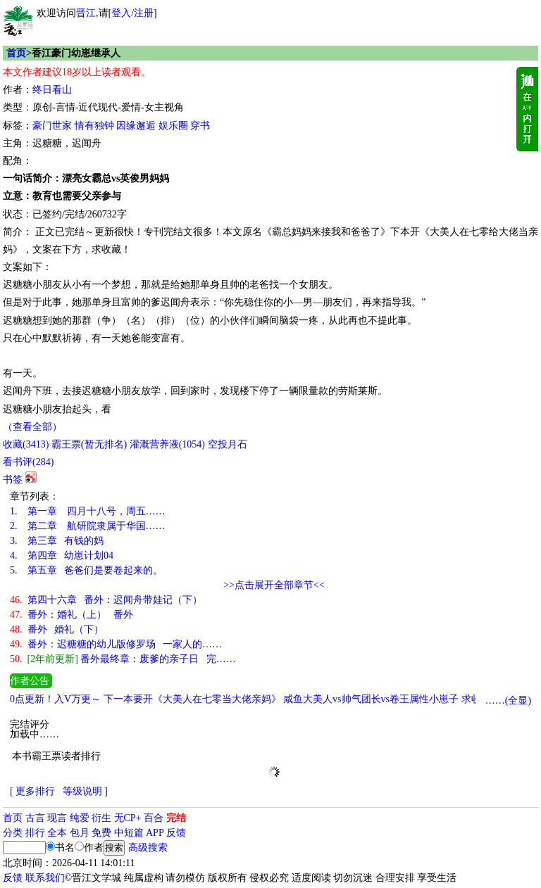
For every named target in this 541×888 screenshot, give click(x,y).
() (26, 444)
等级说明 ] (85, 791)
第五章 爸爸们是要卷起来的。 (86, 570)
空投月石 (227, 444)
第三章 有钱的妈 (57, 540)
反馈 (176, 832)
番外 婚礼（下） (57, 629)
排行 (35, 832)
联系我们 (45, 878)
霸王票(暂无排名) (89, 444)
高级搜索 (148, 847)
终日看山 (52, 89)
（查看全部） (32, 426)
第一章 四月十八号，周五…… (88, 511)
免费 (101, 832)
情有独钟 (94, 125)
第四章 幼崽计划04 (61, 555)
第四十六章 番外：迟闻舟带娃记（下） (106, 600)
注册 (144, 13)
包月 (79, 832)
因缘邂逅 (136, 125)
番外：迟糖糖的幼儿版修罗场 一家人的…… (116, 644)
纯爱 (79, 818)
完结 (176, 818)
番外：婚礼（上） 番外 (71, 614)
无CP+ (128, 818)
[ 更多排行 (32, 791)
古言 (35, 818)
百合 (153, 818)
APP (155, 832)
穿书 (200, 125)
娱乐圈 (173, 125)
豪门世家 (52, 125)
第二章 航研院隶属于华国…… (88, 526)
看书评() (28, 462)
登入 (121, 13)
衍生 (101, 818)
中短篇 (129, 832)
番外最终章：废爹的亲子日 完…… (123, 659)
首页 (16, 53)
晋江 (86, 13)
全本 (57, 832)
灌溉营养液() (167, 444)
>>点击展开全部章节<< (274, 585)
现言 (57, 818)
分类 (13, 832)
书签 (13, 479)
